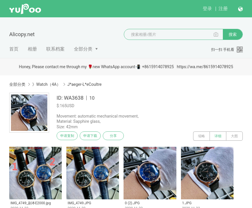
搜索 (233, 34)
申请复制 (69, 136)
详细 (217, 136)
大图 (234, 136)
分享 (120, 136)
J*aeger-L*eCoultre (84, 84)
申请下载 (95, 136)
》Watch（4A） (46, 84)
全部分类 (83, 49)
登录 (207, 8)
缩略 (201, 136)
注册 (223, 8)
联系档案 (55, 49)
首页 (13, 49)
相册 (32, 49)
